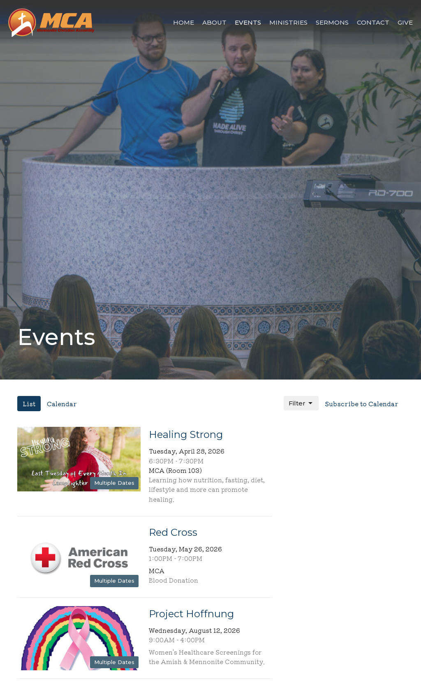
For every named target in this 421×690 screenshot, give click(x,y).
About (214, 22)
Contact (373, 22)
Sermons (332, 22)
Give (405, 22)
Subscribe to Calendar (361, 403)
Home (183, 22)
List (29, 403)
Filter (301, 403)
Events (248, 22)
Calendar (62, 403)
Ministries (288, 22)
